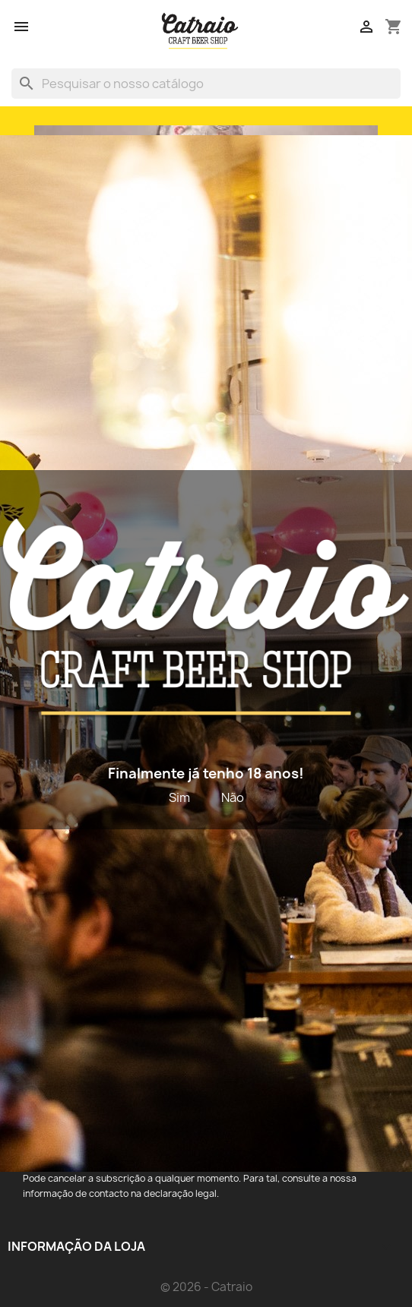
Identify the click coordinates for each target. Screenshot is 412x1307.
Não (232, 797)
